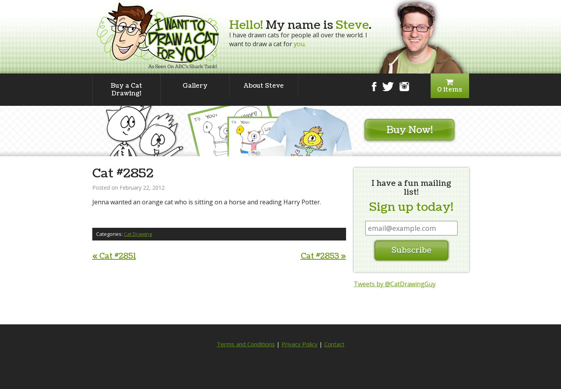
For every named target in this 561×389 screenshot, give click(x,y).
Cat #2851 (114, 256)
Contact (334, 344)
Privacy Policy (299, 344)
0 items (450, 86)
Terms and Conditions (246, 344)
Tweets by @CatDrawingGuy (395, 284)
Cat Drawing (138, 233)
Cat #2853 (323, 256)
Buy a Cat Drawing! (126, 90)
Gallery (195, 86)
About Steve (264, 86)
